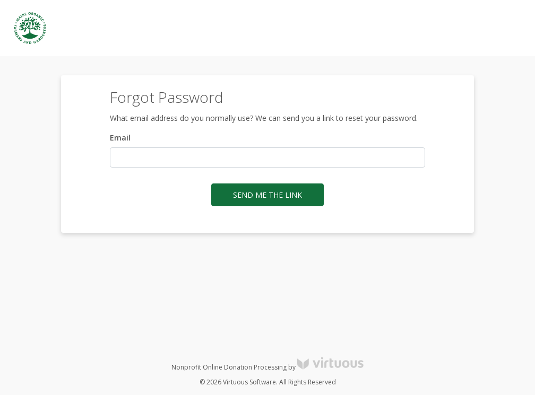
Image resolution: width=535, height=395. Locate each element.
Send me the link (267, 195)
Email (120, 138)
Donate (508, 28)
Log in (431, 28)
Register (468, 28)
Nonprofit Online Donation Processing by (267, 367)
